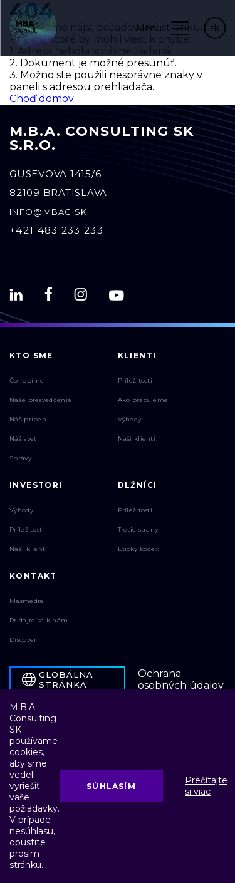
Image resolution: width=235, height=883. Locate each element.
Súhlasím (111, 786)
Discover (22, 640)
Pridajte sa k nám (38, 620)
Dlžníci (137, 485)
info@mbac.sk (48, 212)
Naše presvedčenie (40, 400)
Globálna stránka (57, 679)
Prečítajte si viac (206, 786)
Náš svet (22, 439)
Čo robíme (26, 380)
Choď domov (41, 99)
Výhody (130, 419)
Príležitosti (135, 380)
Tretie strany (138, 529)
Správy (20, 458)
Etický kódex (138, 549)
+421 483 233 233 (56, 230)
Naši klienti (137, 439)
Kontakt (33, 576)
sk (214, 28)
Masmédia (26, 601)
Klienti (137, 355)
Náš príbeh (27, 419)
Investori (36, 485)
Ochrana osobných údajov (181, 679)
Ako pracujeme (143, 400)
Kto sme (31, 355)
